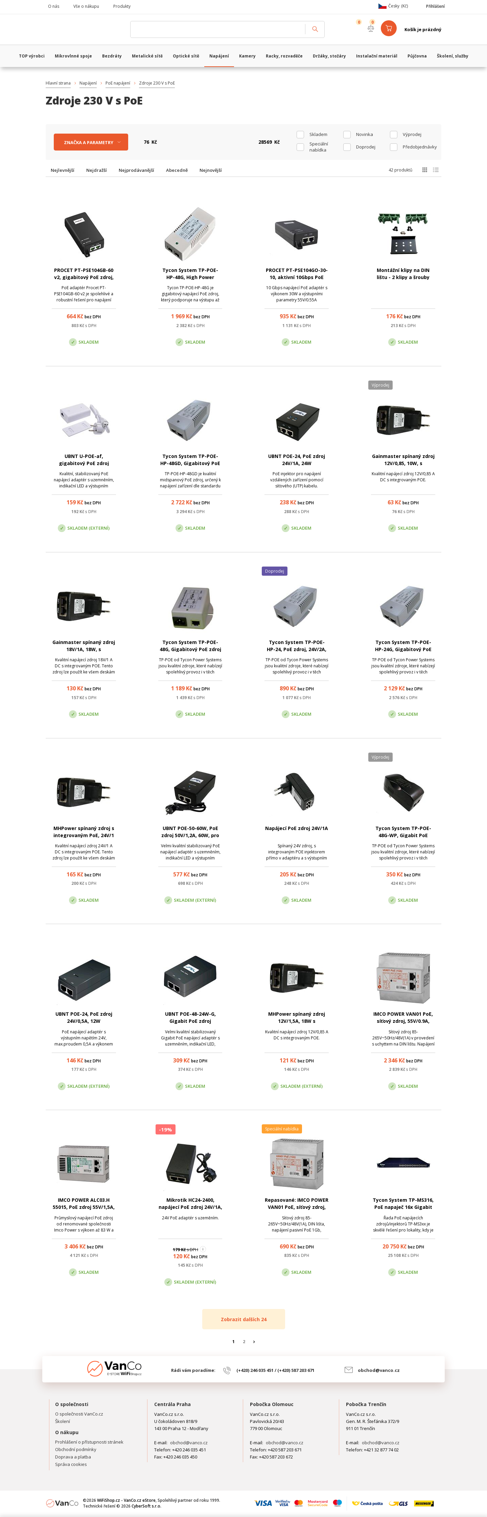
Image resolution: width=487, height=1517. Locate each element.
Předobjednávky (420, 147)
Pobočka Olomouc (272, 1404)
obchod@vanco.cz (379, 1370)
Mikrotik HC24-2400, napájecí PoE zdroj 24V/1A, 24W (190, 1207)
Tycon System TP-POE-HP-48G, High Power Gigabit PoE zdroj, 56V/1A (190, 277)
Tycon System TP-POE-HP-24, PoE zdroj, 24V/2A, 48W (296, 649)
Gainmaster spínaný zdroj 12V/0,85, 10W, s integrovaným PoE (403, 463)
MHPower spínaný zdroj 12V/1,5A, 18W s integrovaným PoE (296, 1021)
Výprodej (412, 134)
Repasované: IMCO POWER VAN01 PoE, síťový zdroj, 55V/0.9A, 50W (296, 1207)
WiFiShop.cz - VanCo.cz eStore (84, 29)
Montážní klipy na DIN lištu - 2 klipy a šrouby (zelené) (403, 277)
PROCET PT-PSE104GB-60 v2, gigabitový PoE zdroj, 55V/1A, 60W (84, 277)
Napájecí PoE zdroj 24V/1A (296, 828)
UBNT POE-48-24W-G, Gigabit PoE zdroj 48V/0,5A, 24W (190, 1021)
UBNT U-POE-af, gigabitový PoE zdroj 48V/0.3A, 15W (84, 463)
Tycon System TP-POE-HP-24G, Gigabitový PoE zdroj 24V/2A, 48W (403, 649)
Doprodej (365, 147)
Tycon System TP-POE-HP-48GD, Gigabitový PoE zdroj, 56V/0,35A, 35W (190, 463)
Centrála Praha (172, 1404)
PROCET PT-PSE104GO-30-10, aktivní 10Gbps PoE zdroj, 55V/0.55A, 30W (297, 277)
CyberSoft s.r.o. (146, 1506)
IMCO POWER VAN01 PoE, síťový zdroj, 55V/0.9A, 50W (403, 1021)
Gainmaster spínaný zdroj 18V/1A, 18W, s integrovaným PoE (83, 649)
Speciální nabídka (318, 147)
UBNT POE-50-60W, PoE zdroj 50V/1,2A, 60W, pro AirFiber (190, 835)
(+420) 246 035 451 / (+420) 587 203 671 (275, 1370)
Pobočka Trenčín (366, 1404)
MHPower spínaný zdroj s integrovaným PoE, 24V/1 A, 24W (83, 835)
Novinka (364, 134)
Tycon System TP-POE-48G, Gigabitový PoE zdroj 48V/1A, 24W (190, 649)
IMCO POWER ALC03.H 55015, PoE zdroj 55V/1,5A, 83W (84, 1207)
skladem (318, 134)
